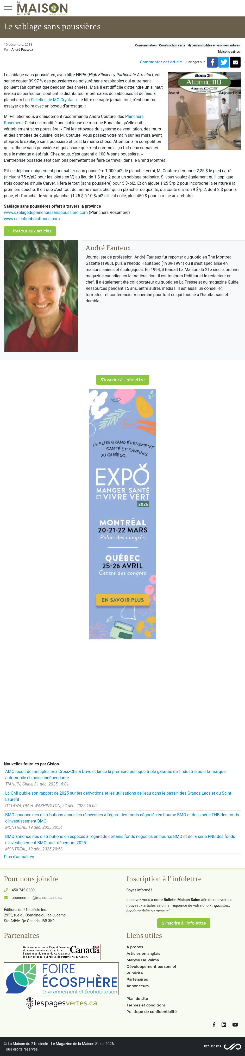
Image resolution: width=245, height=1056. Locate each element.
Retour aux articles (30, 231)
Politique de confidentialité (152, 1011)
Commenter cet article (161, 61)
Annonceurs (138, 985)
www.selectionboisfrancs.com (32, 218)
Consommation (145, 45)
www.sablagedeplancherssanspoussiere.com (46, 212)
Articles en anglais (143, 953)
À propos (135, 947)
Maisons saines (229, 51)
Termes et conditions (146, 1005)
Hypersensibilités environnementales (214, 45)
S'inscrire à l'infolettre (122, 379)
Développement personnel (151, 966)
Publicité (135, 973)
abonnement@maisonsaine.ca (37, 898)
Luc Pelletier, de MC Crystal (48, 99)
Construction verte (172, 45)
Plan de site (137, 998)
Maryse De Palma (143, 960)
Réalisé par (212, 1046)
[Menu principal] (7, 8)
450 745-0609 (23, 890)
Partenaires (137, 979)
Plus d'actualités (19, 856)
